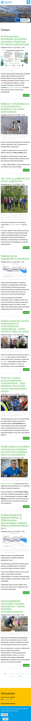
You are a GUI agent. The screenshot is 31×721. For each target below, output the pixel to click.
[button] (28, 2)
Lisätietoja (4, 716)
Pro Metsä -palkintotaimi (15, 87)
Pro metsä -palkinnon (15, 224)
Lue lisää (26, 95)
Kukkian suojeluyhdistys (8, 483)
